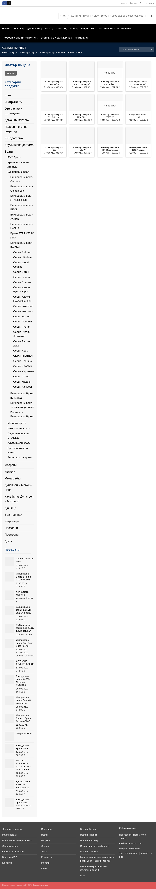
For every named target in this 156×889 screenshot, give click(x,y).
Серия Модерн (22, 381)
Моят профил (9, 835)
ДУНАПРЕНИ (34, 28)
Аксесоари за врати (19, 457)
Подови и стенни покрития (16, 129)
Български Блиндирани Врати (22, 414)
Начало (5, 52)
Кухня (44, 868)
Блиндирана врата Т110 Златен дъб (138, 82)
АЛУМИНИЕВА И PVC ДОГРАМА (115, 28)
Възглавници (13, 514)
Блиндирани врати (28, 52)
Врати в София (88, 829)
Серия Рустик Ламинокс (21, 334)
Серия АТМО (21, 376)
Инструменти (13, 102)
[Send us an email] (9, 3)
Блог (142, 3)
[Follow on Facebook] (4, 3)
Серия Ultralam (22, 257)
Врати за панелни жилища (18, 164)
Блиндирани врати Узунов (21, 216)
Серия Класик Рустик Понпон (22, 298)
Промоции (12, 534)
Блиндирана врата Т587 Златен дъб (82, 82)
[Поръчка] (136, 49)
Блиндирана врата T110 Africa (82, 115)
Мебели (10, 471)
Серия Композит (23, 306)
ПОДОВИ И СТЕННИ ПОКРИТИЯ (21, 37)
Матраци (11, 465)
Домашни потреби (17, 120)
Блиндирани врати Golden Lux (21, 188)
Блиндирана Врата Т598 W (110, 115)
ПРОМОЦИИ (81, 37)
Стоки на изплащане (13, 851)
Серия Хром (20, 350)
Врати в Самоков (89, 851)
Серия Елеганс (22, 360)
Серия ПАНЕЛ (23, 355)
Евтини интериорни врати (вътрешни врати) (93, 868)
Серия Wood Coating (21, 264)
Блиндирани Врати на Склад (22, 395)
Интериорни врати (18, 428)
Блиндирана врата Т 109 (138, 115)
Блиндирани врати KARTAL (53, 52)
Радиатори (12, 521)
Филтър (10, 73)
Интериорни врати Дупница (94, 846)
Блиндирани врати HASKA (21, 226)
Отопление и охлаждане (13, 111)
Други (8, 541)
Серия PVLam (21, 252)
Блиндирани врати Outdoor (21, 179)
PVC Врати (14, 157)
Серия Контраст (23, 311)
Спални (45, 846)
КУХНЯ (74, 28)
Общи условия (10, 846)
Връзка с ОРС (9, 857)
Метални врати (16, 423)
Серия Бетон (21, 271)
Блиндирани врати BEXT (21, 207)
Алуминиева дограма (19, 145)
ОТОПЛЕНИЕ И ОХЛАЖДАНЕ (56, 37)
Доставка (133, 3)
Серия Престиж (22, 321)
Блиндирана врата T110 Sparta (54, 115)
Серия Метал (21, 316)
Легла (44, 851)
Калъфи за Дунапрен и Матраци (19, 499)
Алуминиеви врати (18, 442)
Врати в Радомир (89, 840)
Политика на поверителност (17, 840)
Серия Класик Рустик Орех (21, 289)
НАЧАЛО (6, 29)
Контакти (150, 3)
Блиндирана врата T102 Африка (138, 148)
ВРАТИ (48, 28)
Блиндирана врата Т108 (54, 148)
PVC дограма (14, 138)
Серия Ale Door (22, 386)
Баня (8, 95)
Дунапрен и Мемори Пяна (18, 487)
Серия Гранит (21, 277)
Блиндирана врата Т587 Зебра (54, 82)
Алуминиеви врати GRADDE (18, 435)
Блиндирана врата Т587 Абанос (110, 82)
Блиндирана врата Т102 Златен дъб (110, 148)
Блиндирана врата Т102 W (82, 148)
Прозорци (11, 528)
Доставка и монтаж (12, 829)
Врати (15, 52)
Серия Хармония (23, 371)
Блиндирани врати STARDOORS (21, 197)
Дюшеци (10, 508)
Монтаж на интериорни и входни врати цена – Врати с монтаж (97, 859)
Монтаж (124, 3)
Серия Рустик (21, 326)
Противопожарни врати (17, 450)
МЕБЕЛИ (19, 28)
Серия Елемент (22, 282)
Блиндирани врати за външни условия (22, 405)
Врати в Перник (88, 835)
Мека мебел (13, 478)
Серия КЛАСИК (22, 366)
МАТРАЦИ (61, 28)
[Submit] (64, 15)
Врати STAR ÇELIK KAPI (22, 235)
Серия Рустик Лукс (21, 343)
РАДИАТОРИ (88, 28)
